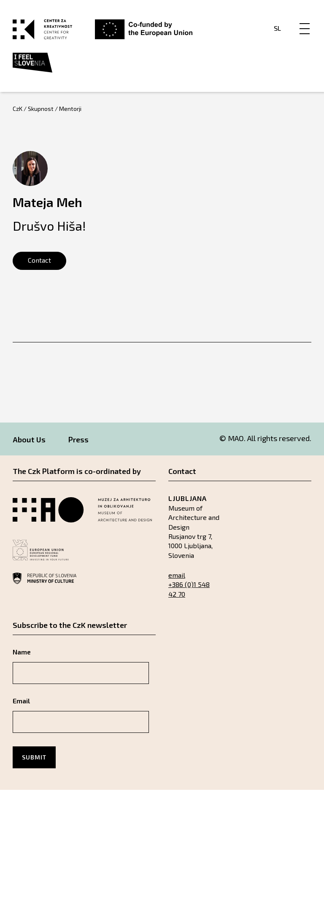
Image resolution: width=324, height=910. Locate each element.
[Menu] (304, 19)
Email (21, 701)
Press (78, 439)
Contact (39, 260)
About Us (29, 439)
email (176, 575)
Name (22, 652)
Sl (277, 28)
